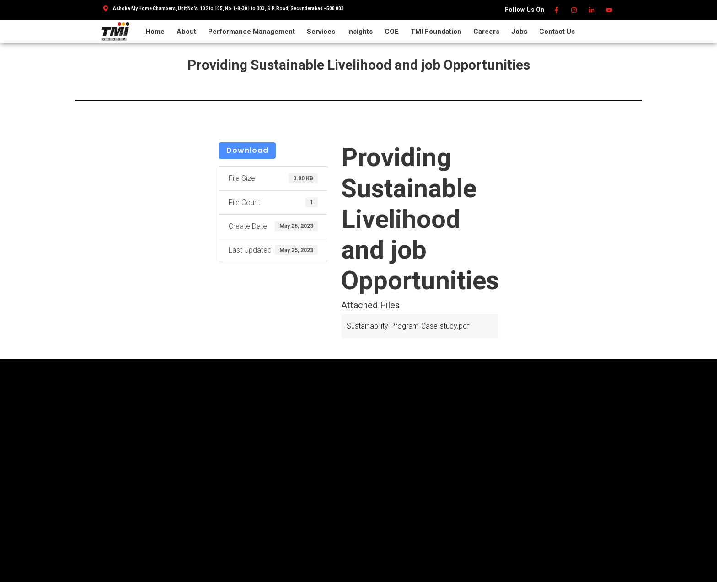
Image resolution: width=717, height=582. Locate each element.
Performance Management (251, 31)
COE (392, 31)
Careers (486, 31)
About (186, 31)
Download (247, 150)
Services (321, 31)
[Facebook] (556, 10)
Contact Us (557, 31)
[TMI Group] (115, 31)
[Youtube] (610, 10)
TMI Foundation (436, 31)
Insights (360, 31)
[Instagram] (574, 10)
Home (155, 31)
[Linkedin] (592, 10)
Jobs (519, 31)
